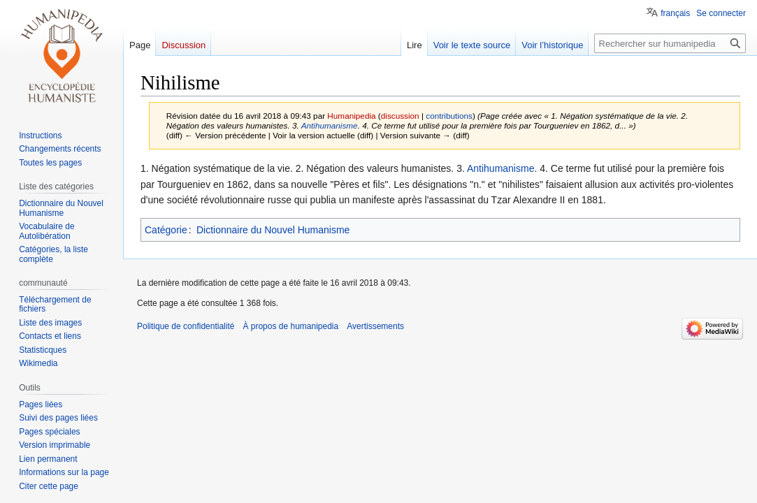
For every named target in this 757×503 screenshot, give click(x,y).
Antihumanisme (329, 125)
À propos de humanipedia (290, 326)
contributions (449, 115)
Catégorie (166, 229)
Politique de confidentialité (185, 326)
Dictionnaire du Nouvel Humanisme (272, 229)
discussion (400, 115)
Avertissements (375, 326)
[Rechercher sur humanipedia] (670, 43)
